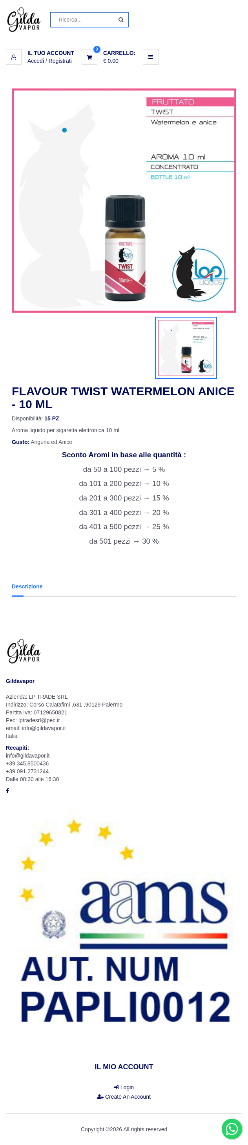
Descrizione (27, 586)
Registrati (60, 61)
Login (124, 1087)
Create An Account (124, 1097)
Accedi (35, 61)
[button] (40, 53)
